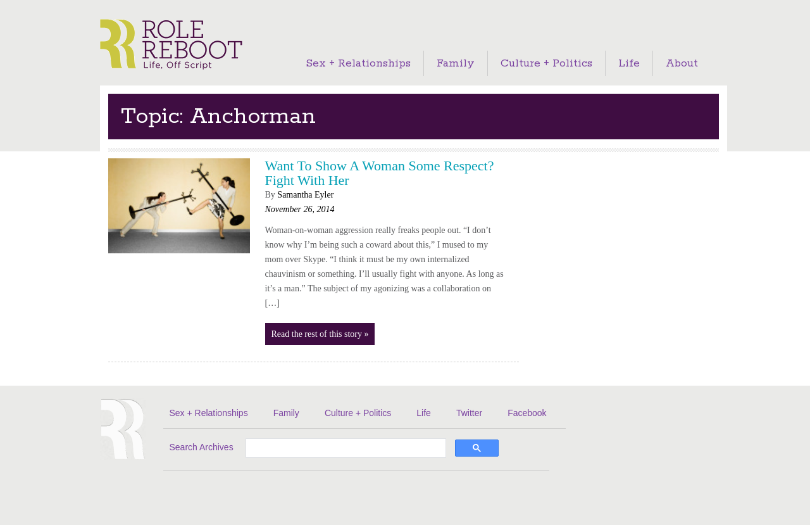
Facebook (527, 413)
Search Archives (202, 447)
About (682, 63)
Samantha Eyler (305, 194)
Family (456, 63)
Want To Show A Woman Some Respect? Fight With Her (379, 173)
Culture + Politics (546, 63)
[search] (344, 449)
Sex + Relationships (358, 63)
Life (629, 63)
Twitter (469, 413)
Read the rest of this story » (320, 334)
